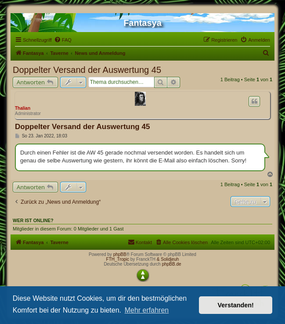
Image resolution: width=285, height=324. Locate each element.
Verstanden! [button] (236, 305)
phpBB (119, 254)
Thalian (22, 108)
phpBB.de (171, 264)
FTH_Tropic (117, 259)
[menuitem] (63, 40)
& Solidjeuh (168, 259)
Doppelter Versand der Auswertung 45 (87, 70)
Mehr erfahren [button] (147, 310)
